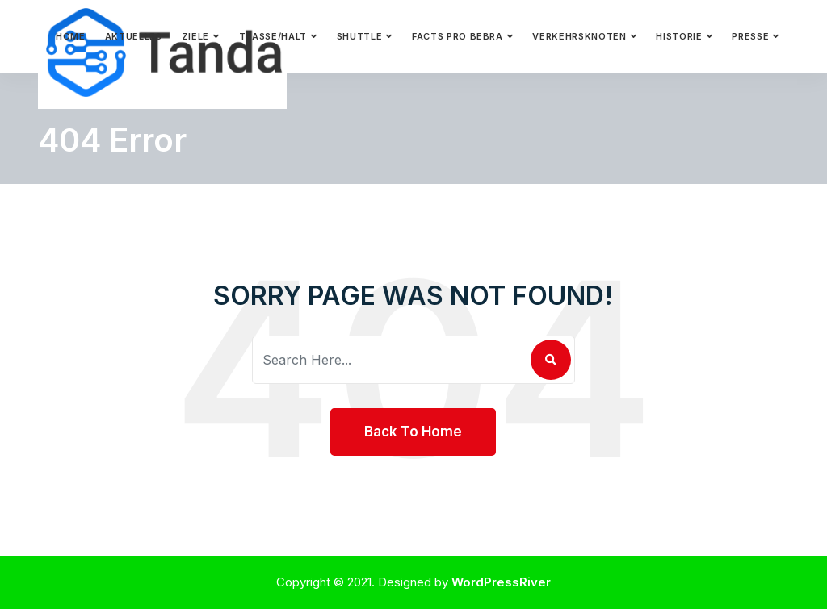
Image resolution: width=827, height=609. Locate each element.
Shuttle (360, 36)
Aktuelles (133, 36)
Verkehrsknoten (579, 36)
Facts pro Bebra (457, 36)
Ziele (195, 36)
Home (71, 36)
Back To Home (413, 431)
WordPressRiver (501, 582)
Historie (679, 36)
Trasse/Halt (273, 36)
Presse (750, 36)
